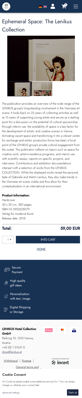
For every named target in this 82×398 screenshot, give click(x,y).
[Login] (52, 6)
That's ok (72, 392)
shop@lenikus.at (12, 352)
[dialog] (41, 383)
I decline (60, 392)
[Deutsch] (41, 6)
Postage (26, 361)
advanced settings (11, 392)
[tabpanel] (18, 89)
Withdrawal (11, 361)
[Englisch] (45, 6)
